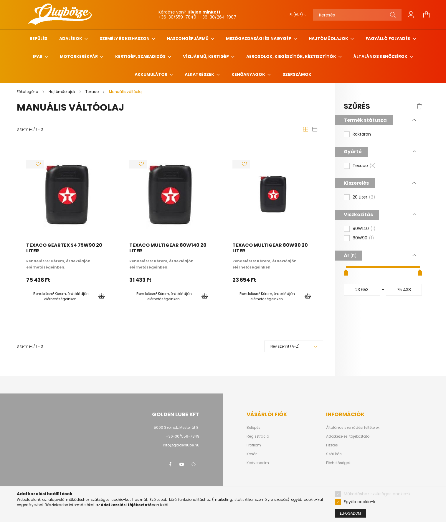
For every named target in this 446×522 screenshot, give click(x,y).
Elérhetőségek (338, 463)
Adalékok (71, 38)
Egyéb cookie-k (359, 502)
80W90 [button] (363, 238)
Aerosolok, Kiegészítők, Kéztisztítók (291, 56)
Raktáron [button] (362, 134)
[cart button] (426, 15)
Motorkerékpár (79, 56)
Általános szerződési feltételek (352, 428)
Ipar (38, 56)
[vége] (404, 290)
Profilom (254, 445)
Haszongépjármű (188, 38)
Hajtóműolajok (329, 38)
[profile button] (411, 15)
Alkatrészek (200, 74)
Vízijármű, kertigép (206, 56)
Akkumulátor (151, 74)
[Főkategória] (28, 91)
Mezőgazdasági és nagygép (259, 38)
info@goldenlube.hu (181, 445)
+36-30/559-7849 (182, 436)
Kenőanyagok (249, 74)
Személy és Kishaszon (125, 38)
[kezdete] (362, 290)
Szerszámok (297, 74)
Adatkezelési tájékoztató (347, 436)
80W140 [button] (364, 229)
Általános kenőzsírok (381, 56)
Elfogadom (350, 513)
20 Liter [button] (364, 197)
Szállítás (334, 454)
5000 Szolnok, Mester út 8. (176, 427)
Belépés (253, 428)
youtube (182, 464)
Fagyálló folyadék (389, 38)
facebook (170, 464)
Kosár (252, 454)
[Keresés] (357, 15)
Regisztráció (258, 436)
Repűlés (38, 38)
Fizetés (332, 445)
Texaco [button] (364, 166)
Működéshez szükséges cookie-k (377, 494)
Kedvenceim (258, 463)
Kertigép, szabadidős (140, 56)
